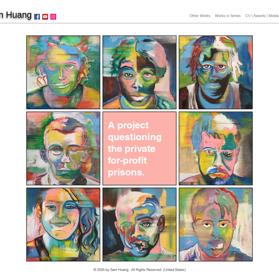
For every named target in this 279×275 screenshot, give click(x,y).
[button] (200, 16)
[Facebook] (37, 17)
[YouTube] (45, 17)
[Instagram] (53, 17)
